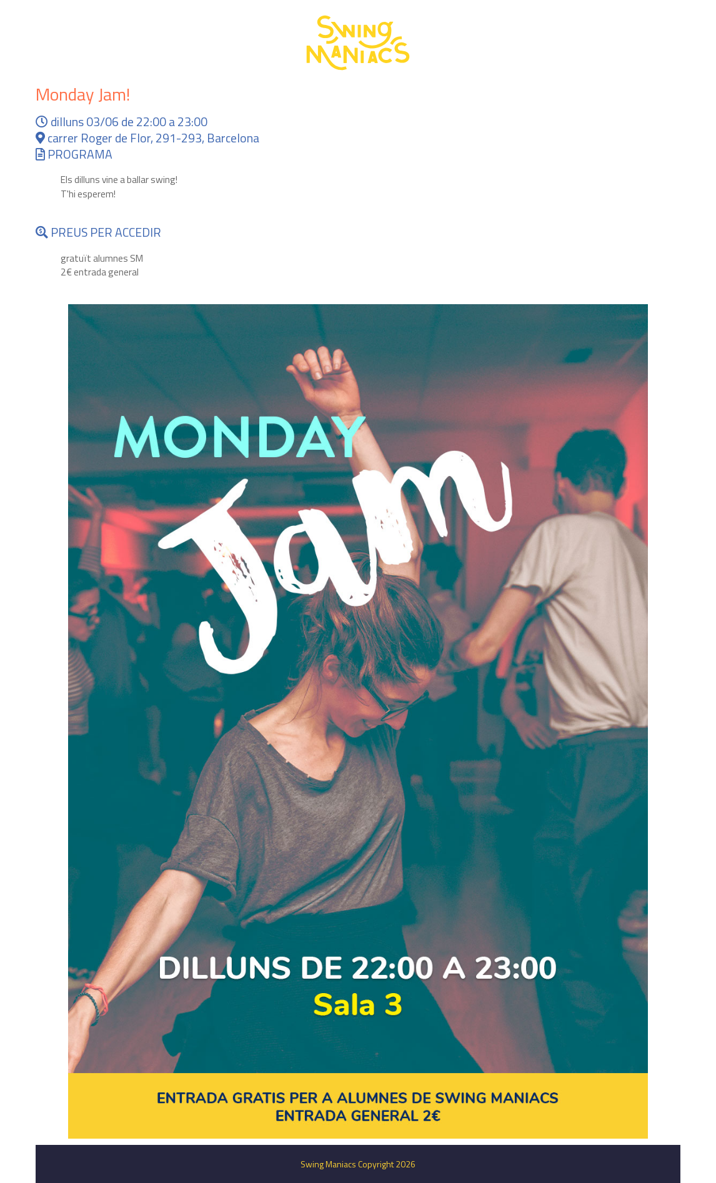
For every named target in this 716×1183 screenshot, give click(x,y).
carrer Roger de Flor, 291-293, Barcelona (147, 138)
